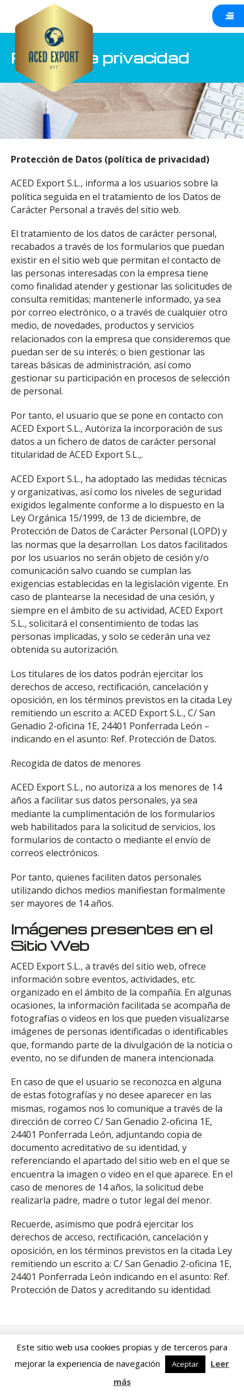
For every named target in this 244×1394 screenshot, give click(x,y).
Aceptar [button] (185, 1364)
